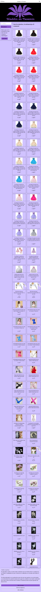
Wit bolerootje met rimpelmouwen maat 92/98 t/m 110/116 (33, 293)
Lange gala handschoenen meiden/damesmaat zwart (19, 391)
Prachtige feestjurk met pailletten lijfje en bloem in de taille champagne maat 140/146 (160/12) (19, 168)
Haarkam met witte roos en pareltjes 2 (19, 552)
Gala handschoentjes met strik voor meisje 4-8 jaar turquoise (19, 344)
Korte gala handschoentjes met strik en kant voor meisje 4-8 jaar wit (19, 311)
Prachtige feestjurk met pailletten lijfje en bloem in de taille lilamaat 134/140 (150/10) (33, 222)
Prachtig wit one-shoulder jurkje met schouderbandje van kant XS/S (34, 424)
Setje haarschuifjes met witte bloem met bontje (33, 505)
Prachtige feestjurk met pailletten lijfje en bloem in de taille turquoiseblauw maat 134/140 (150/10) (19, 186)
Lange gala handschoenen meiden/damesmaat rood (34, 375)
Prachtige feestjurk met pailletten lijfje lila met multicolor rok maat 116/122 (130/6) (33, 258)
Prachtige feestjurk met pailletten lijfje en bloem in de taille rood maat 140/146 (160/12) (19, 95)
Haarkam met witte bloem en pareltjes (33, 552)
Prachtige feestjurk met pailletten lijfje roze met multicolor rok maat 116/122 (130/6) (19, 258)
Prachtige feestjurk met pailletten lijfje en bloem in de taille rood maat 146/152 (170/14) (33, 95)
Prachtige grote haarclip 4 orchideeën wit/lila (33, 489)
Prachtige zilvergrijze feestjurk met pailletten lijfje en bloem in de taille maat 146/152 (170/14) (33, 239)
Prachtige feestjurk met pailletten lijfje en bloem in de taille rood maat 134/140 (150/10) (33, 77)
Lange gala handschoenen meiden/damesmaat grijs (19, 375)
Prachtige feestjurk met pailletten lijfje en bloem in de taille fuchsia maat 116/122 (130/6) (33, 204)
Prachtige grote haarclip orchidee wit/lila (19, 473)
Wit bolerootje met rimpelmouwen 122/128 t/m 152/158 (19, 293)
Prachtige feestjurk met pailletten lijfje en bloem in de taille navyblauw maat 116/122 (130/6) (19, 113)
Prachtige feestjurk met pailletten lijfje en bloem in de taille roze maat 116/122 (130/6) (33, 186)
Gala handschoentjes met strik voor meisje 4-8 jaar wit (34, 310)
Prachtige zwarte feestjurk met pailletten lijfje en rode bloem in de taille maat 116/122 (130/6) (19, 40)
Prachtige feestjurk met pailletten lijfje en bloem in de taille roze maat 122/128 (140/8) (19, 204)
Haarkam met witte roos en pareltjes (33, 536)
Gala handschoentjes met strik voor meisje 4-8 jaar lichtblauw (34, 344)
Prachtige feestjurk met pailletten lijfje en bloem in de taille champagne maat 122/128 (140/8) (19, 150)
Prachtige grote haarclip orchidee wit (19, 489)
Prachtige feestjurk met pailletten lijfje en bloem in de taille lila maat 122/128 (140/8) (19, 222)
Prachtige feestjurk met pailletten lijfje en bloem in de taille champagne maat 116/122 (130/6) (34, 131)
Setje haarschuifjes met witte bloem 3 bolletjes (19, 505)
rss (16, 590)
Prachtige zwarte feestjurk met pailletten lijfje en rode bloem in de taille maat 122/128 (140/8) (33, 40)
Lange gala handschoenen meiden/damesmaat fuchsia (33, 407)
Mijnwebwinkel (35, 590)
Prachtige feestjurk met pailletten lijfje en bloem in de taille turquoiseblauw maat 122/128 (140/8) (33, 168)
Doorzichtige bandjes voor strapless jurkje (19, 456)
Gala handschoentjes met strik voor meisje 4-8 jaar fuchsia (19, 360)
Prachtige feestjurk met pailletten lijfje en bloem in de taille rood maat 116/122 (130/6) (33, 58)
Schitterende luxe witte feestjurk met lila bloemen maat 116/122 (33, 276)
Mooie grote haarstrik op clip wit (33, 456)
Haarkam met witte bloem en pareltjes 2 (19, 567)
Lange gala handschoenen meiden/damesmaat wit (34, 360)
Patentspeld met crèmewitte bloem (33, 520)
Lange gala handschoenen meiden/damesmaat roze (34, 391)
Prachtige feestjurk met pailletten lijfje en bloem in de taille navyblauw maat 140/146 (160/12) (19, 131)
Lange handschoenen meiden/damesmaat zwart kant (34, 567)
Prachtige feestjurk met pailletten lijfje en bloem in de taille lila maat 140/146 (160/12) (19, 239)
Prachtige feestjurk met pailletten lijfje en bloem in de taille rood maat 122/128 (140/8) (19, 77)
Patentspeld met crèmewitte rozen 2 (19, 520)
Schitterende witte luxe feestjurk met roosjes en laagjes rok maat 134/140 (19, 276)
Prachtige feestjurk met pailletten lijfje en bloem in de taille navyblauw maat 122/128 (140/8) (34, 113)
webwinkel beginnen (26, 590)
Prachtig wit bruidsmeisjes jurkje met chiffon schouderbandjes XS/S (19, 424)
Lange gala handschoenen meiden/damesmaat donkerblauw (19, 407)
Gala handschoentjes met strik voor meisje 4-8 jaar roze (19, 327)
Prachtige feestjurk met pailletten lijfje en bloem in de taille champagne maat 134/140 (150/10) (34, 150)
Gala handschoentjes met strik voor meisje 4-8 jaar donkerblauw (34, 328)
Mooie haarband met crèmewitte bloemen (34, 441)
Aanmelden (4, 38)
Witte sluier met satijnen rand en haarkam (19, 441)
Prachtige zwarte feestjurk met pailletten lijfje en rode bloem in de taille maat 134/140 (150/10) (19, 58)
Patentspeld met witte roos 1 (19, 535)
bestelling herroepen (20, 590)
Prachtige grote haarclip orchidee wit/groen (33, 473)
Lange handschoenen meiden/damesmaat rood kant (19, 583)
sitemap (15, 590)
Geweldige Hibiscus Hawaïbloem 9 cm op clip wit (33, 583)
